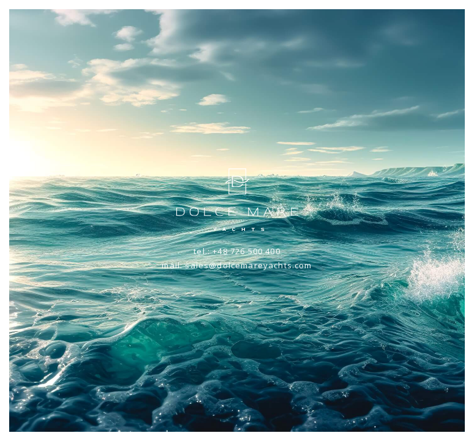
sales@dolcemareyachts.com (248, 265)
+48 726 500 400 (246, 251)
